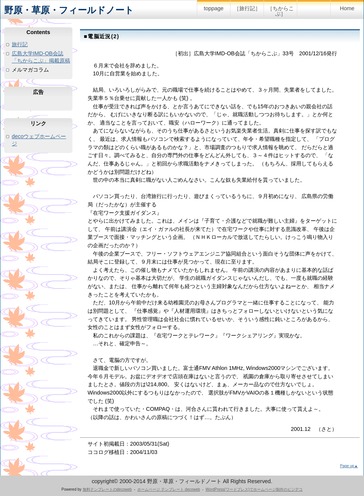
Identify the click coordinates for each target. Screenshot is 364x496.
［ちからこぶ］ (280, 11)
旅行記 (20, 44)
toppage (213, 8)
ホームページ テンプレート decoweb (168, 489)
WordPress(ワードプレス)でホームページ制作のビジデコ (254, 489)
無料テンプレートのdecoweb (107, 489)
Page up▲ (349, 466)
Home (347, 8)
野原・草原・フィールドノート (69, 10)
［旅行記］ (247, 8)
